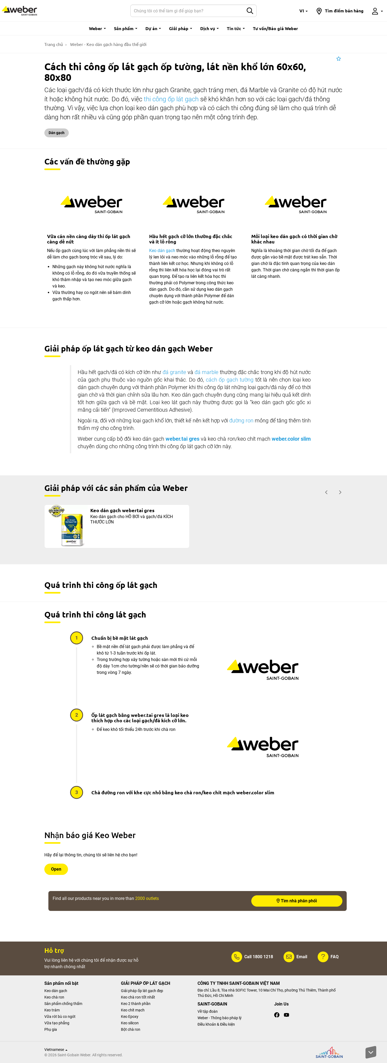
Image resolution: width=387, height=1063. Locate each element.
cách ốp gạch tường (230, 379)
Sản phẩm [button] (125, 28)
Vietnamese (55, 1049)
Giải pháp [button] (180, 28)
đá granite (174, 372)
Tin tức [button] (236, 28)
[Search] (187, 11)
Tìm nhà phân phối (297, 900)
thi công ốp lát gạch (171, 99)
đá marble (206, 372)
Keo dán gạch (162, 250)
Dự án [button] (153, 28)
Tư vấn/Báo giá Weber (275, 28)
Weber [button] (97, 28)
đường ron (241, 420)
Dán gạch (56, 133)
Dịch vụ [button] (209, 28)
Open (56, 869)
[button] (303, 10)
